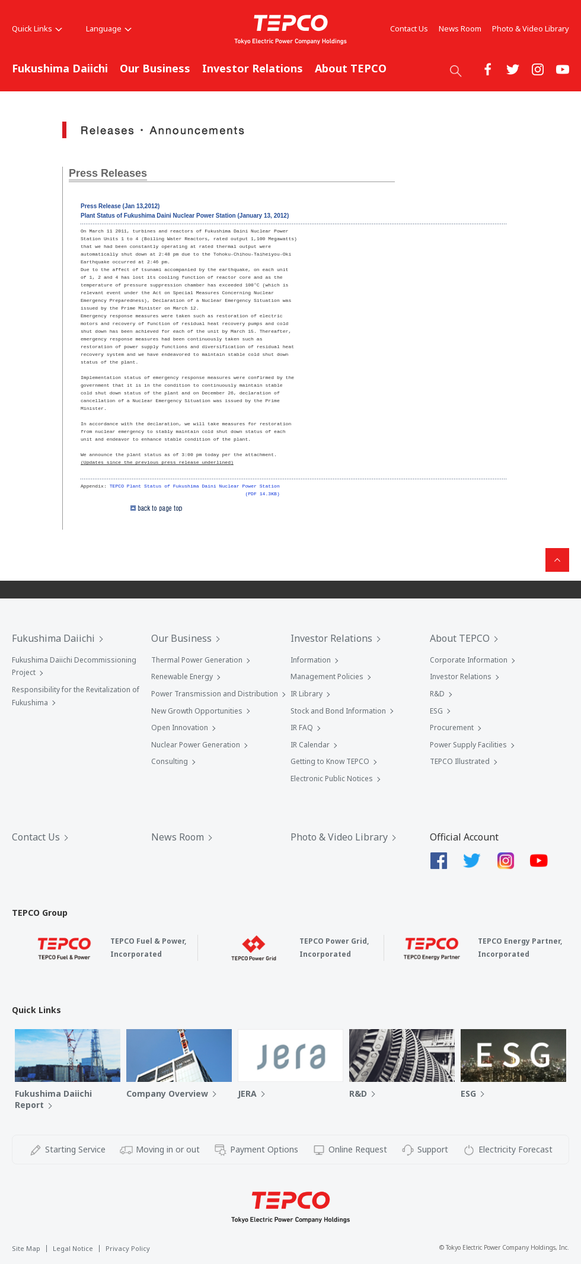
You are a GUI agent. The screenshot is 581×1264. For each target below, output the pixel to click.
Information (310, 660)
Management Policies (326, 676)
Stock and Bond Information (338, 711)
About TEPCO (351, 68)
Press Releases (108, 173)
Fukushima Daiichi (60, 68)
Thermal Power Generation (196, 660)
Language (109, 28)
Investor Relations (252, 68)
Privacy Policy (128, 1248)
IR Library (306, 694)
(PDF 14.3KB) (262, 494)
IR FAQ (301, 727)
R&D (437, 694)
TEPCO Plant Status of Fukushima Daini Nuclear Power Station (195, 486)
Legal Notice (73, 1248)
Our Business (155, 68)
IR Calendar (310, 745)
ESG (436, 711)
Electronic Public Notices (331, 778)
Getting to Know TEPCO (329, 761)
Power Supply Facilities (468, 745)
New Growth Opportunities (196, 711)
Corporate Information (468, 660)
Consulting (169, 761)
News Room (460, 28)
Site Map (26, 1248)
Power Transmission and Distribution (214, 694)
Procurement (452, 727)
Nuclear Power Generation (195, 745)
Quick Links (37, 28)
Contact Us (409, 28)
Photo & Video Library (530, 28)
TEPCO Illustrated (460, 761)
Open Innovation (179, 727)
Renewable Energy (182, 676)
